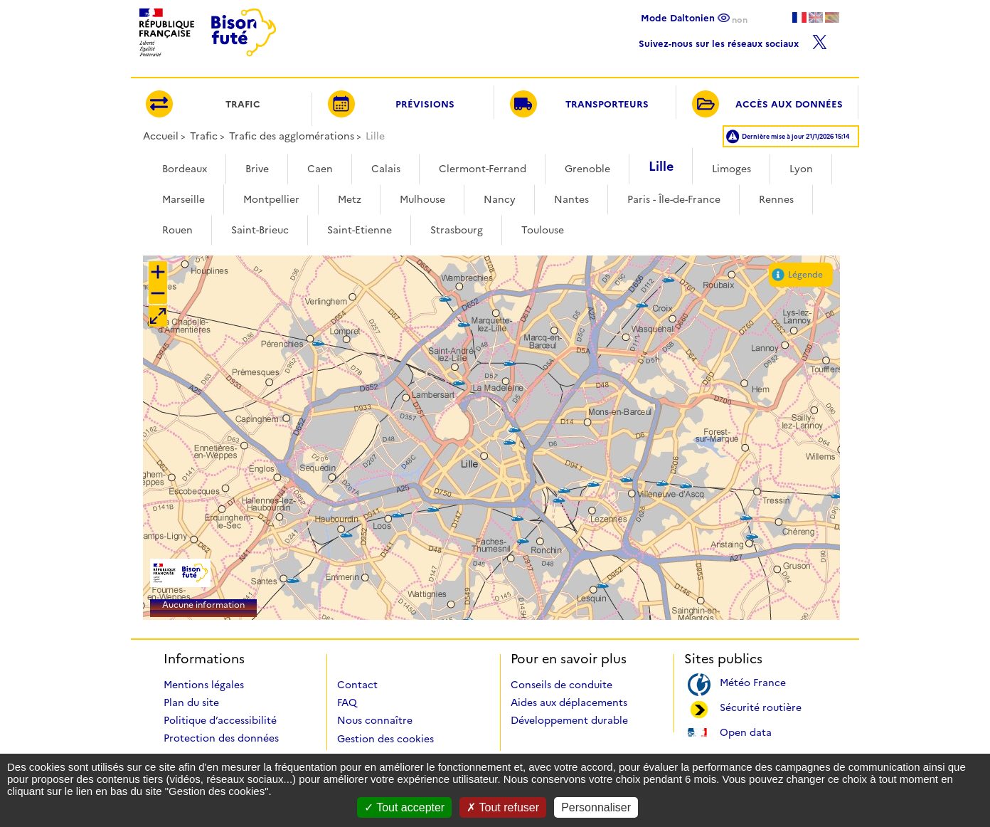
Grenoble (587, 168)
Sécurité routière (761, 706)
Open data (746, 731)
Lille (661, 166)
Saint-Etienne (359, 229)
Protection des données (221, 738)
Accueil (161, 136)
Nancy (500, 199)
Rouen (177, 229)
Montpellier (271, 199)
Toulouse (542, 229)
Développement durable (569, 720)
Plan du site (191, 702)
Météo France (753, 681)
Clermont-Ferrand (482, 168)
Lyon (801, 168)
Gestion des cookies (385, 738)
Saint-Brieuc (260, 229)
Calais (385, 168)
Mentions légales (204, 684)
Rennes (776, 199)
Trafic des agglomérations (291, 136)
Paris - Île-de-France (673, 199)
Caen (320, 168)
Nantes (571, 199)
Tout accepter (404, 807)
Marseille (183, 199)
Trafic (204, 136)
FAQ (347, 702)
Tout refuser (503, 807)
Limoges (731, 168)
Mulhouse (422, 199)
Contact (357, 684)
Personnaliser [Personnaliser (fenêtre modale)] (596, 807)
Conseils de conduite (561, 684)
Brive (257, 168)
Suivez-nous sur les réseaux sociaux (733, 40)
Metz (349, 199)
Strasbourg (456, 229)
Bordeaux (184, 168)
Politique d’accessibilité (220, 720)
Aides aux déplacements (569, 702)
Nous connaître (374, 720)
